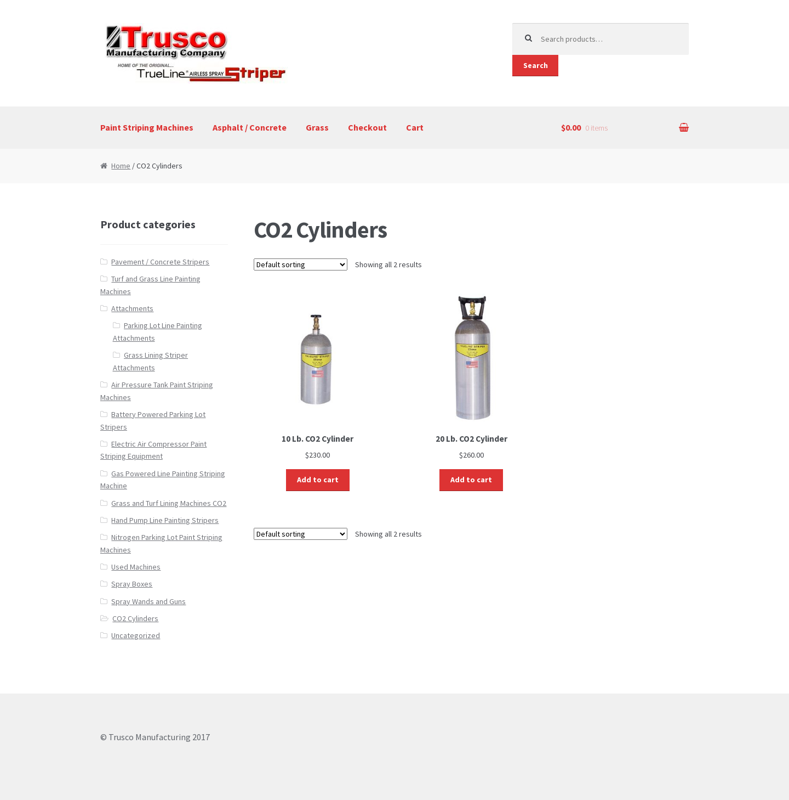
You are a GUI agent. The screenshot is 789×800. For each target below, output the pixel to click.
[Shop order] (300, 264)
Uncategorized (135, 635)
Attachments (132, 308)
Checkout (367, 127)
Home (120, 166)
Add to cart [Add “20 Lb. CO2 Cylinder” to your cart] (471, 479)
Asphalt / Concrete (250, 127)
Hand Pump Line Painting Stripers (165, 520)
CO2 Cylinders (135, 618)
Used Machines (136, 567)
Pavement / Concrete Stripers (160, 262)
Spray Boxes (131, 584)
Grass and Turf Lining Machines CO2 (168, 503)
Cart (415, 127)
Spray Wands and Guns (148, 601)
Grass (317, 127)
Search (535, 65)
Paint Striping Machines (146, 127)
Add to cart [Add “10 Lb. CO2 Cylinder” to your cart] (318, 479)
